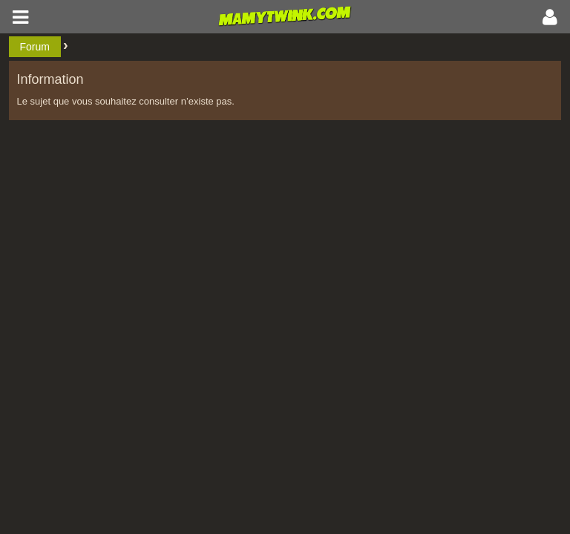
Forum (35, 47)
